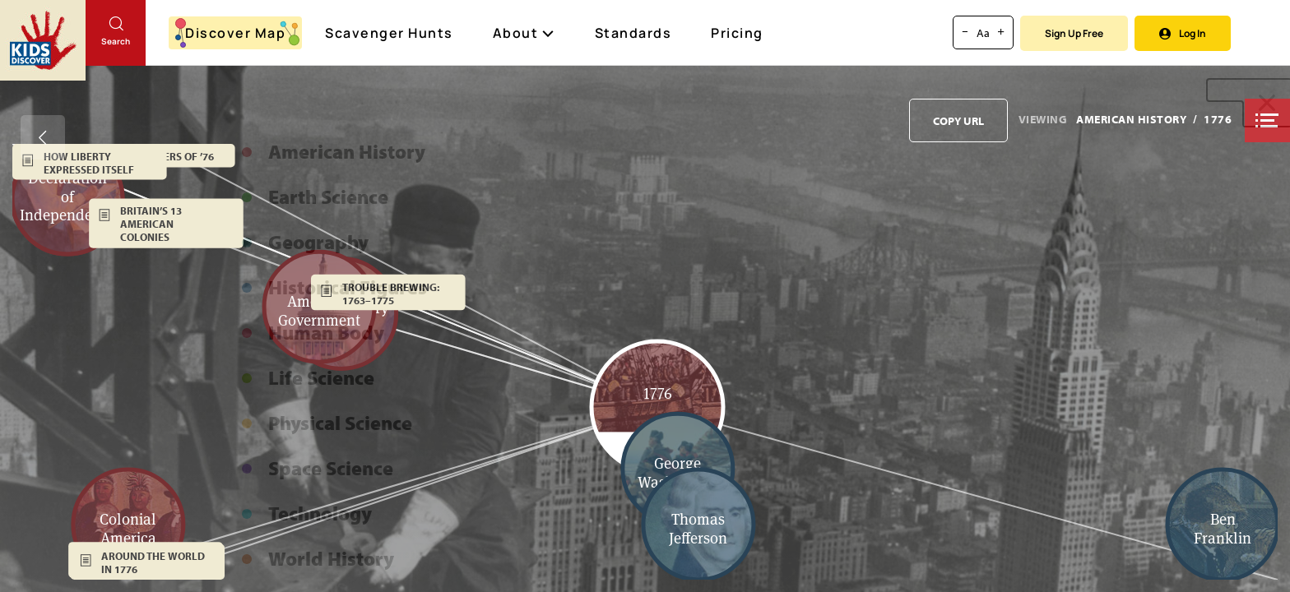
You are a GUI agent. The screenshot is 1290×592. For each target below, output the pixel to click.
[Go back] (43, 137)
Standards (633, 33)
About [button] (524, 33)
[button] (1267, 120)
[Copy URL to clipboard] (958, 120)
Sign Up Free (1074, 33)
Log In (1182, 33)
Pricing (737, 33)
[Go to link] (43, 40)
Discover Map (237, 33)
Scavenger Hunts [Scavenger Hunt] (390, 33)
